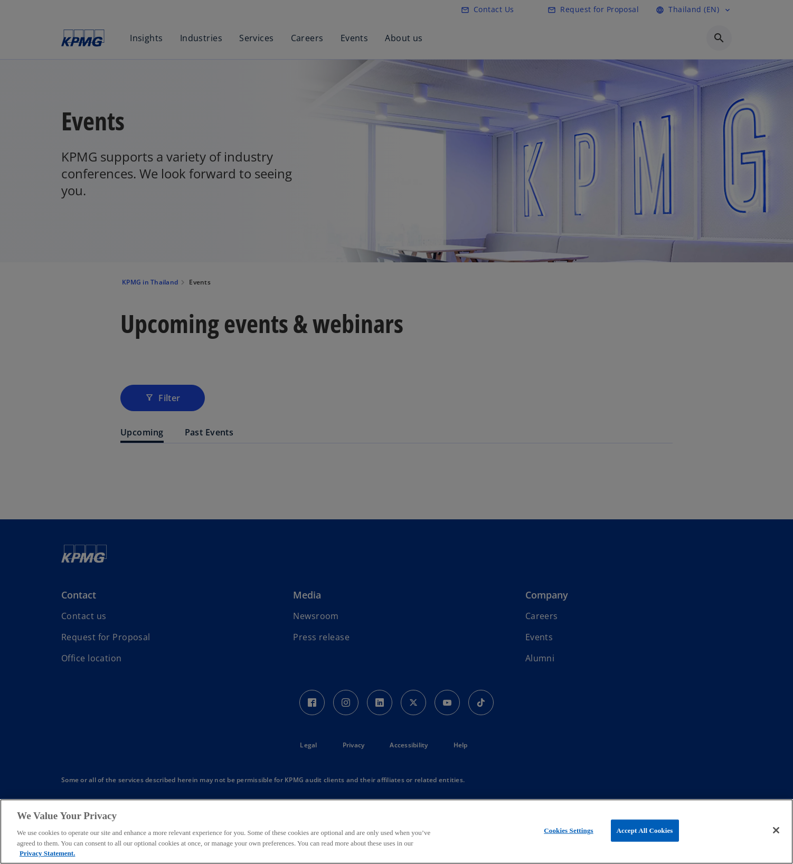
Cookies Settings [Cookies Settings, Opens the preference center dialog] (568, 830)
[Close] (776, 830)
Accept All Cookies (645, 830)
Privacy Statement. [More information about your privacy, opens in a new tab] (47, 853)
